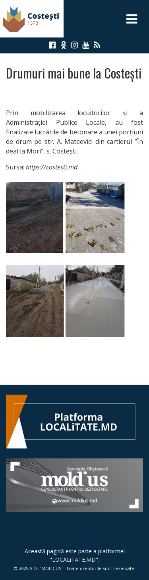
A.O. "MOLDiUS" (46, 568)
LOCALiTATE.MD (74, 559)
